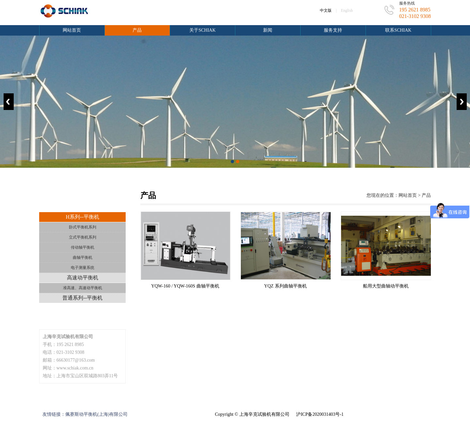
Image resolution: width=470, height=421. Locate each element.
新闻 (267, 30)
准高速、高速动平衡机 (82, 288)
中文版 (326, 10)
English (347, 10)
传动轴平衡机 (82, 247)
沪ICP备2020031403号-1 (319, 414)
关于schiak (202, 30)
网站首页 (72, 30)
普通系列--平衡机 (82, 298)
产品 (137, 30)
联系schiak (398, 30)
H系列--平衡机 (82, 217)
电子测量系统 (82, 267)
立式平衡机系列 (82, 237)
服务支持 (333, 30)
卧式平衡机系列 (82, 227)
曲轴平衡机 (82, 257)
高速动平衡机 (82, 277)
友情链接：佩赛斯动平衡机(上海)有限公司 (85, 414)
